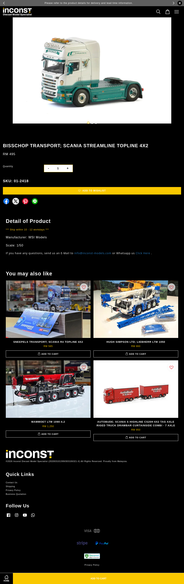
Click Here (143, 253)
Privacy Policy (13, 490)
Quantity (8, 166)
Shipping (10, 486)
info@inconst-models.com (93, 253)
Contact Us (11, 483)
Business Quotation (16, 494)
